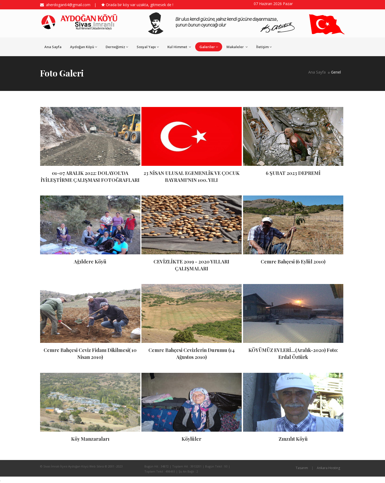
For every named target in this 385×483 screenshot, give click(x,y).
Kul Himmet (179, 46)
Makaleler (237, 46)
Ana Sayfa (52, 46)
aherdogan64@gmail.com (67, 4)
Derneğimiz (117, 46)
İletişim (264, 46)
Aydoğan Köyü (83, 46)
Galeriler (208, 46)
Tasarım (302, 468)
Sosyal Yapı (148, 46)
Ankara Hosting (328, 468)
